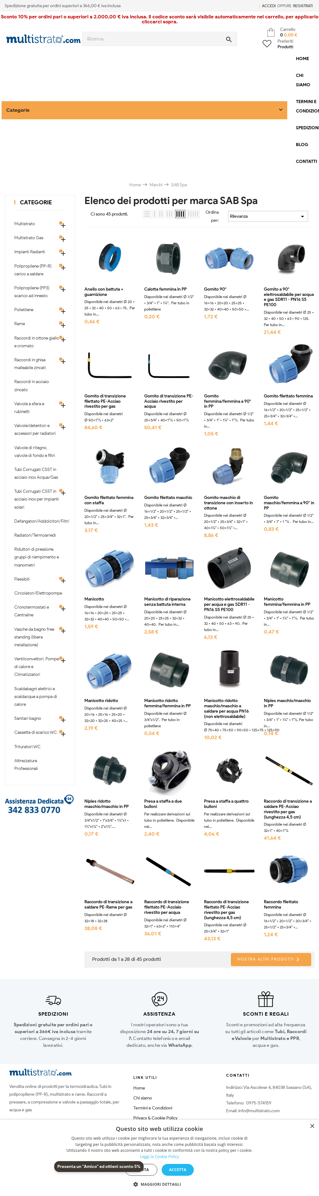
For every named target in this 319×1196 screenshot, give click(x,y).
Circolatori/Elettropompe (36, 593)
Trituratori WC (27, 746)
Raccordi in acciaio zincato (31, 385)
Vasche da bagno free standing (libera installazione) (34, 637)
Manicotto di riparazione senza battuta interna (167, 602)
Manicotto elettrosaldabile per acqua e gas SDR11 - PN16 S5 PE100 (229, 604)
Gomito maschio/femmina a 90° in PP (289, 503)
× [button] (312, 1126)
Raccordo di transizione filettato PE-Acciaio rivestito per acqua (166, 907)
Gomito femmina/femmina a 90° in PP (227, 401)
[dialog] (159, 1158)
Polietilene (23, 309)
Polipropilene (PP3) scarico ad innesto (31, 291)
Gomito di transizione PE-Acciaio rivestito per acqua (168, 401)
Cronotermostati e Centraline (31, 611)
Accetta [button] (177, 1169)
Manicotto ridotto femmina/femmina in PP (167, 703)
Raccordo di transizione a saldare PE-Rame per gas (108, 904)
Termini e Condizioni (152, 1108)
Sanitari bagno (27, 718)
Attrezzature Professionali (26, 764)
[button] (159, 1184)
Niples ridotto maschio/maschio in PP (106, 804)
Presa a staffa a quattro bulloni (226, 804)
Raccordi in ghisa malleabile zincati (30, 363)
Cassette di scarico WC (35, 732)
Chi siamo (142, 1098)
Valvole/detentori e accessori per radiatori (35, 429)
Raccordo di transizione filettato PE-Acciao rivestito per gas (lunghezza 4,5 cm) (226, 909)
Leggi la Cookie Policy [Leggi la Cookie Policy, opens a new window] (159, 1156)
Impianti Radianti (29, 251)
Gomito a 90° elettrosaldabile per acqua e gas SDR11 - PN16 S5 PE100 (289, 297)
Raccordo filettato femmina (281, 904)
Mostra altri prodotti (269, 959)
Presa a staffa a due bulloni (163, 804)
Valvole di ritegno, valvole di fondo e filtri (34, 451)
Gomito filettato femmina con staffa (108, 500)
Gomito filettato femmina (288, 396)
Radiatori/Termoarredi (35, 535)
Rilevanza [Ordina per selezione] (268, 216)
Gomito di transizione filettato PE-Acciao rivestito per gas (105, 401)
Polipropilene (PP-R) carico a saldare (32, 270)
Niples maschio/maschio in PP (287, 703)
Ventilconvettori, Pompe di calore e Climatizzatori (36, 666)
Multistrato (24, 223)
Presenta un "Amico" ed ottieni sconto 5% (98, 1166)
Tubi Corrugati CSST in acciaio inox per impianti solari (36, 499)
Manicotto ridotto (101, 700)
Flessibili (22, 579)
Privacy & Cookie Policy (155, 1118)
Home (139, 1088)
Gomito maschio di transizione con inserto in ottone (228, 503)
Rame (19, 323)
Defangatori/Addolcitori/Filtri (36, 521)
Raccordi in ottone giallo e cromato (36, 342)
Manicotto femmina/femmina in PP (287, 602)
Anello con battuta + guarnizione (103, 292)
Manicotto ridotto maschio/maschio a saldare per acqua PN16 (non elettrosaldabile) (226, 708)
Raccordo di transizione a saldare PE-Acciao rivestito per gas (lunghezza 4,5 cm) (288, 809)
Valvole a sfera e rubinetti (29, 407)
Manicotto (94, 599)
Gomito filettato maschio (168, 497)
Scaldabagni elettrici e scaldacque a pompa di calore (35, 696)
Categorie (36, 202)
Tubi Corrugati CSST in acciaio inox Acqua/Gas (36, 473)
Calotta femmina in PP (165, 289)
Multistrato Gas (28, 237)
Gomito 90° (215, 289)
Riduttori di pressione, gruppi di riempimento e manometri (36, 557)
